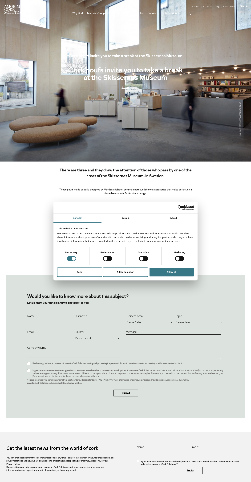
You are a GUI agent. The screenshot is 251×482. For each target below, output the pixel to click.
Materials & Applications (100, 13)
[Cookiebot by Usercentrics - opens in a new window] (180, 207)
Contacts (207, 7)
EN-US (243, 6)
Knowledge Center (158, 13)
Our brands (123, 13)
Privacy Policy (104, 380)
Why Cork (78, 13)
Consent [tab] (77, 218)
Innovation (138, 13)
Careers (195, 7)
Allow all (171, 272)
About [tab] (173, 218)
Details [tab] (125, 218)
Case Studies (229, 7)
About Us (177, 13)
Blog (217, 7)
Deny (79, 272)
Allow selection (125, 272)
